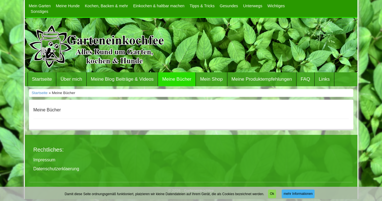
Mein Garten (40, 6)
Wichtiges (276, 6)
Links (324, 79)
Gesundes (229, 6)
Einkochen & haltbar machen (158, 6)
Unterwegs (252, 6)
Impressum (44, 159)
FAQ (305, 79)
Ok (272, 194)
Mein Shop (211, 79)
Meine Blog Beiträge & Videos (122, 79)
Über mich (71, 79)
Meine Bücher (176, 79)
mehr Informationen (298, 194)
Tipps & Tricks (202, 6)
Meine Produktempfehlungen (262, 79)
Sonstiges (39, 11)
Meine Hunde (68, 6)
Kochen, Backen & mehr (106, 6)
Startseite (42, 79)
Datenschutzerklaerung (56, 168)
